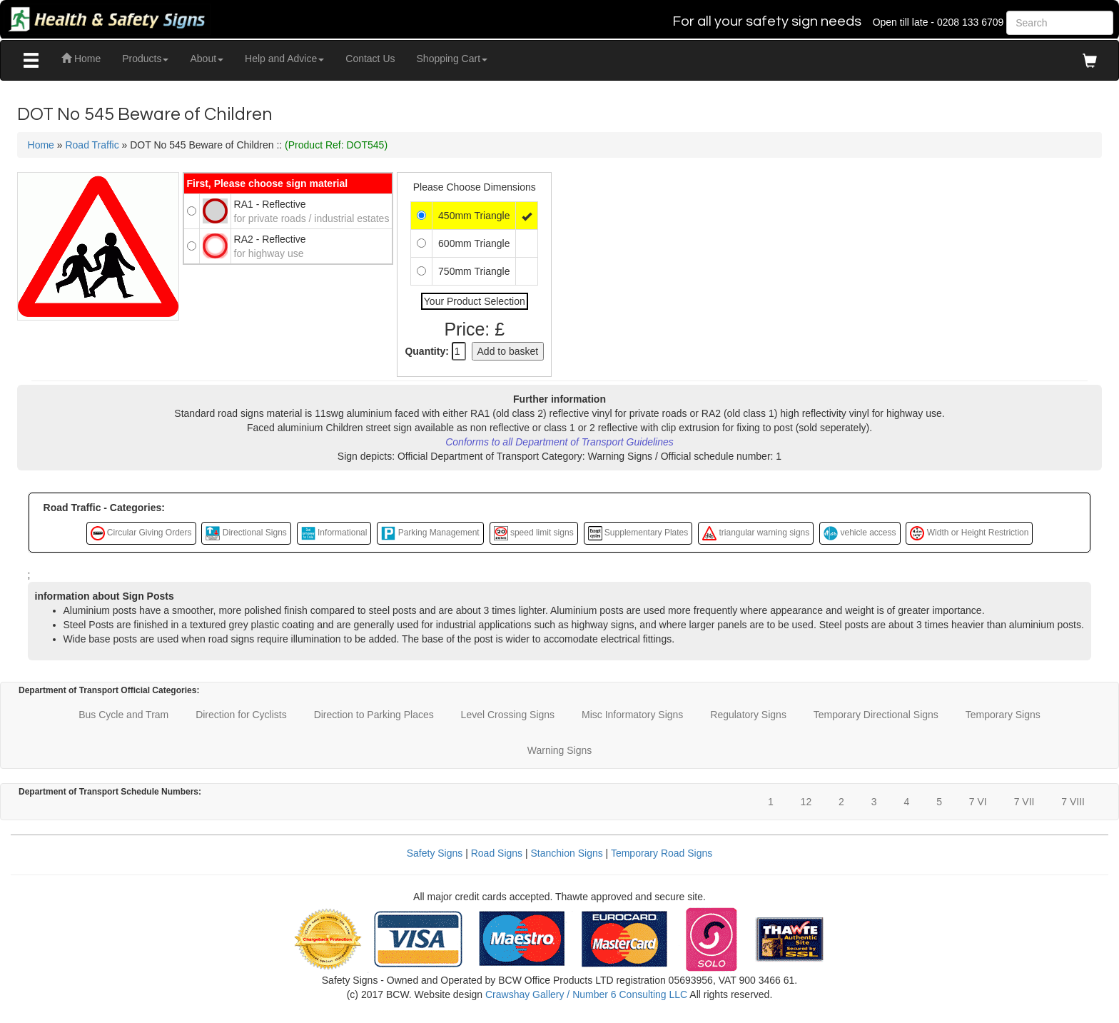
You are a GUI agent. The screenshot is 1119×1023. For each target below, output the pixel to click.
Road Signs (496, 853)
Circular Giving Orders (141, 533)
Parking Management (430, 533)
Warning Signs (559, 750)
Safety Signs (435, 853)
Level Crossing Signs (508, 714)
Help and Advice (284, 58)
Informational (334, 533)
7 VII (1024, 801)
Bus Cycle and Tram (123, 714)
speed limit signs (534, 533)
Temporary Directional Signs (876, 714)
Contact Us (370, 58)
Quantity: (426, 351)
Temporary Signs (1003, 714)
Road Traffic (91, 145)
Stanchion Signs (567, 853)
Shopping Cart (452, 58)
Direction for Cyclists (241, 714)
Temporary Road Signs (661, 853)
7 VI (978, 801)
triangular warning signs (755, 533)
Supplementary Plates (638, 533)
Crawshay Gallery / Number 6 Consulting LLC (586, 994)
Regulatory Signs (748, 714)
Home (81, 58)
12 (806, 801)
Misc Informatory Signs (632, 714)
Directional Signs (246, 533)
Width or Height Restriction (969, 533)
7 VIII (1073, 801)
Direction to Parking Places (374, 714)
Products (145, 58)
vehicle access (860, 533)
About (206, 58)
